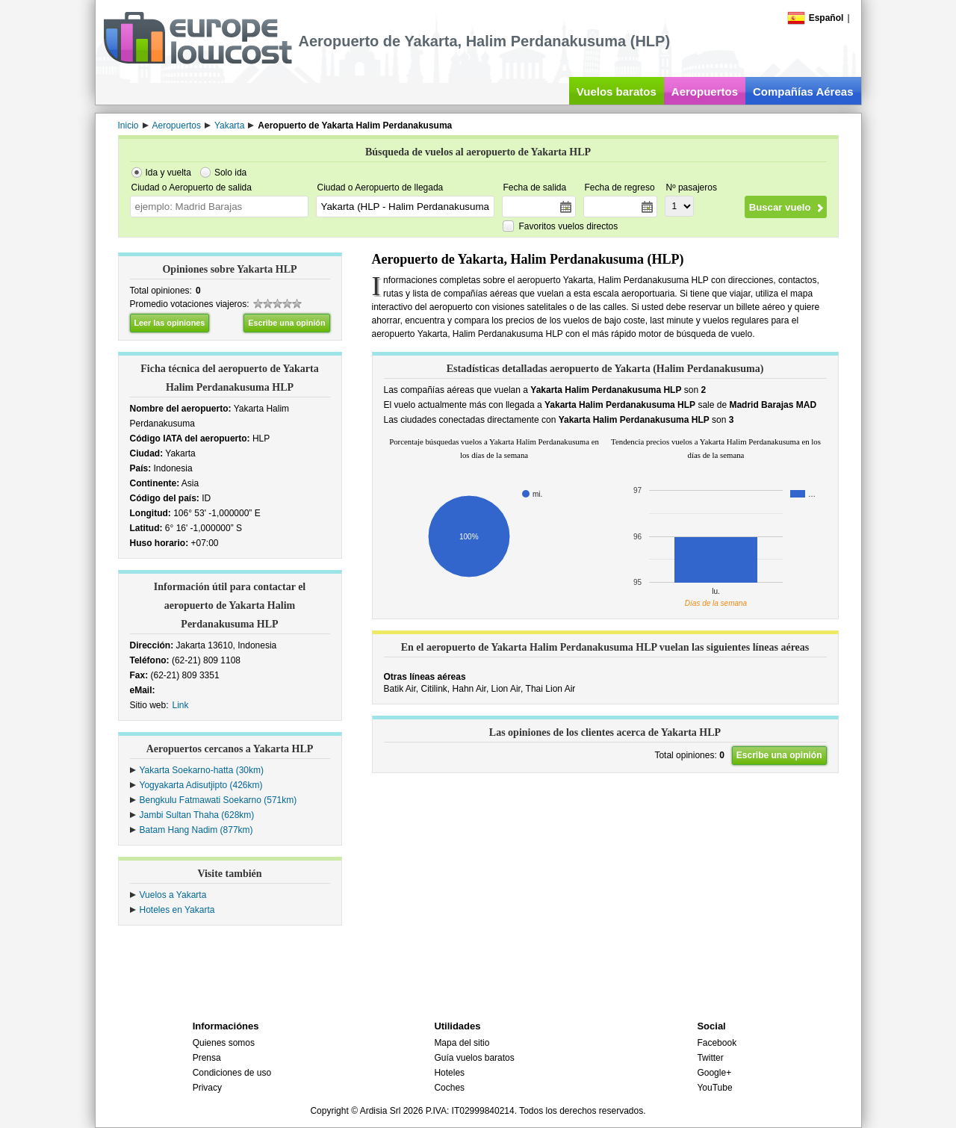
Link (181, 705)
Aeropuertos (704, 91)
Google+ (714, 1072)
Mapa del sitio (461, 1043)
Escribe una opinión (286, 322)
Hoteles (449, 1072)
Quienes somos (224, 1043)
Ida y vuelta (168, 172)
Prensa (207, 1058)
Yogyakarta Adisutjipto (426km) (201, 785)
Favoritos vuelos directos (568, 226)
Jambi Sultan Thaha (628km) (197, 815)
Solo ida (230, 172)
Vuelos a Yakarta (173, 895)
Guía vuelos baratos (474, 1058)
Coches (449, 1087)
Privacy (207, 1087)
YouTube (714, 1087)
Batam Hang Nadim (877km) (196, 830)
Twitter (710, 1058)
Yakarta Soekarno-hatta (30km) (202, 770)
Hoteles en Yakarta (177, 910)
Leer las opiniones (169, 322)
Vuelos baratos (617, 91)
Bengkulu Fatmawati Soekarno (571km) (218, 800)
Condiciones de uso (232, 1072)
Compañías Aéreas (803, 91)
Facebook (716, 1043)
